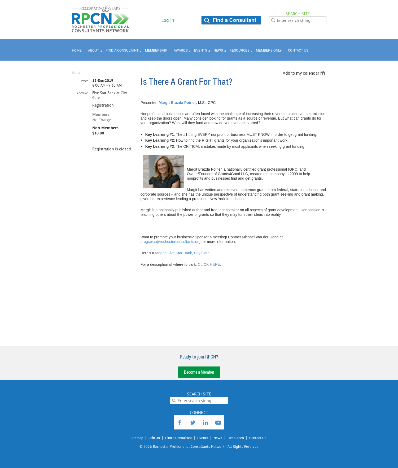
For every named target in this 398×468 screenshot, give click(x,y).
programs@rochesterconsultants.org (171, 241)
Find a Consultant (178, 437)
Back (76, 72)
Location (82, 93)
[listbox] (304, 73)
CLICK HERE (209, 264)
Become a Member (199, 372)
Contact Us (257, 437)
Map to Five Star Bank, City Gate (182, 253)
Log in (167, 20)
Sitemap (136, 437)
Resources (236, 437)
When (84, 81)
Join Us (154, 437)
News (217, 437)
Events (202, 437)
